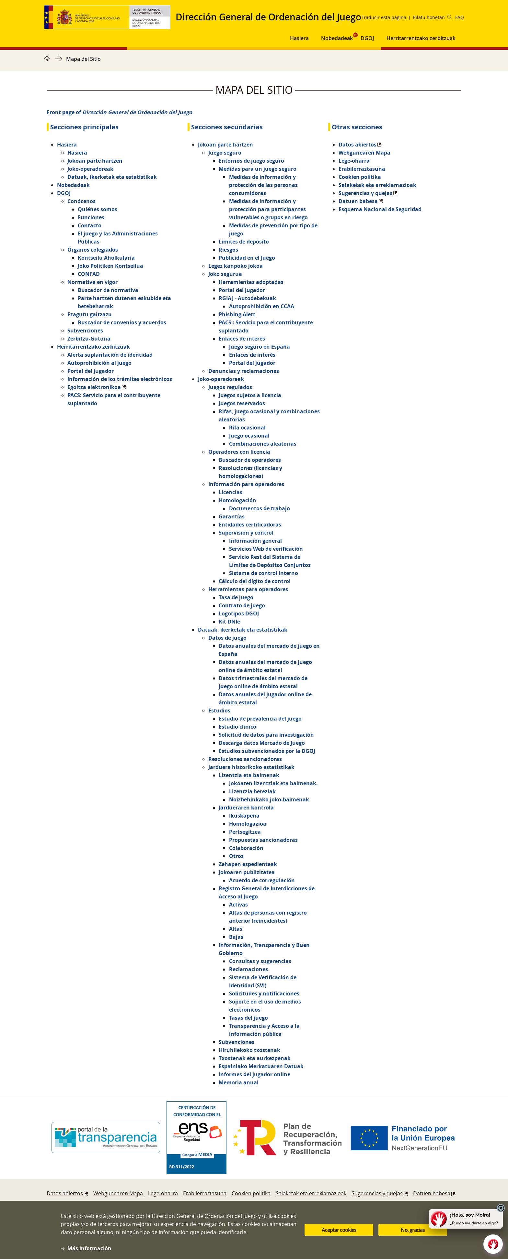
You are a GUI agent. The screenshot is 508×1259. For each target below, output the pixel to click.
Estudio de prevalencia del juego (260, 718)
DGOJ (64, 193)
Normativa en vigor (92, 282)
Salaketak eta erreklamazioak (377, 185)
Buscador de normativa (108, 290)
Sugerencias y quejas (365, 193)
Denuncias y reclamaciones (243, 370)
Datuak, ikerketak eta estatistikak (112, 176)
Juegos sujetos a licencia (250, 395)
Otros (236, 856)
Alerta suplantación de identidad (110, 354)
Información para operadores (246, 484)
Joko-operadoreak (90, 168)
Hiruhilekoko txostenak (249, 1050)
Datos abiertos (357, 144)
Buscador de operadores (250, 459)
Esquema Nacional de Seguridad (380, 209)
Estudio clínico (237, 726)
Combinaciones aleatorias (262, 443)
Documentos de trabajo (259, 508)
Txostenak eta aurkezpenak (255, 1058)
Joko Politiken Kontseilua (110, 265)
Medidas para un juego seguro (257, 168)
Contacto (89, 225)
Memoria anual (239, 1082)
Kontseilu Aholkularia (106, 257)
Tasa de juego (236, 597)
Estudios (219, 710)
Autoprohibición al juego (99, 362)
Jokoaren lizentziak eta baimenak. (273, 783)
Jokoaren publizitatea (247, 872)
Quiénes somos (97, 209)
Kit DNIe (229, 621)
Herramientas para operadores (248, 589)
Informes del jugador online (254, 1074)
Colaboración (246, 848)
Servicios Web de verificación (266, 548)
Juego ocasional (249, 435)
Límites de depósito (244, 241)
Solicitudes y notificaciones (264, 993)
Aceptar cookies (339, 1230)
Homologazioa (247, 823)
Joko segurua (225, 273)
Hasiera (67, 144)
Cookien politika (360, 176)
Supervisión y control (246, 532)
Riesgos (228, 249)
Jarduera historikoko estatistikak (251, 767)
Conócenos (81, 201)
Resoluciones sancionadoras (245, 759)
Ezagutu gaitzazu (89, 314)
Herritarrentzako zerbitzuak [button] (421, 38)
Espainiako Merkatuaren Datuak (261, 1066)
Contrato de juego (242, 605)
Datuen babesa (358, 201)
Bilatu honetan (432, 17)
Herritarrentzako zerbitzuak (93, 346)
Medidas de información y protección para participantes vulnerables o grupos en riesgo (268, 209)
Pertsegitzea (245, 831)
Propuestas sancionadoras (263, 839)
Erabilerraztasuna (362, 168)
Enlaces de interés (242, 338)
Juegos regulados (230, 387)
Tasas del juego (248, 1017)
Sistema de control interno (263, 573)
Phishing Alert (237, 314)
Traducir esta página (384, 17)
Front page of (119, 112)
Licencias (230, 492)
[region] (254, 62)
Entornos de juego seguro (251, 160)
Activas (238, 904)
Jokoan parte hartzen (94, 160)
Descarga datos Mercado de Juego (262, 742)
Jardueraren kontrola (246, 807)
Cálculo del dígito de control (255, 581)
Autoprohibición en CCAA (261, 306)
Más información (89, 1249)
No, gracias (413, 1230)
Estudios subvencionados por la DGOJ (267, 750)
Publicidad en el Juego (247, 257)
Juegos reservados (242, 403)
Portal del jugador (90, 370)
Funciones (91, 217)
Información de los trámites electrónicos (119, 379)
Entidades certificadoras (250, 524)
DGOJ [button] (367, 38)
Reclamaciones (248, 969)
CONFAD (89, 273)
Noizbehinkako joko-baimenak (269, 799)
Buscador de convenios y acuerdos (122, 322)
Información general (255, 540)
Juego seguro (224, 152)
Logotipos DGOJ (239, 613)
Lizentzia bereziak (252, 791)
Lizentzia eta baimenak (249, 775)
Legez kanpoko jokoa (235, 265)
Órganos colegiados (92, 249)
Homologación (237, 500)
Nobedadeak (337, 38)
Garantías (232, 516)
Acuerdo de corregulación (262, 880)
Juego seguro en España (259, 346)
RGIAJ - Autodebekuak (247, 298)
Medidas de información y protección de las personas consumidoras (263, 185)
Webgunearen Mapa (364, 152)
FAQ (459, 17)
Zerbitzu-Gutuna (88, 338)
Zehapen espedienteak (248, 864)
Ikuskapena (244, 815)
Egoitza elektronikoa (94, 387)
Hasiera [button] (299, 38)
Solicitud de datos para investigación (266, 734)
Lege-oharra (354, 160)
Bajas (236, 936)
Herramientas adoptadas (251, 282)
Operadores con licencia (239, 451)
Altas (235, 928)
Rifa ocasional (247, 427)
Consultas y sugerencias (260, 961)
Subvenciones (85, 330)
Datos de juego (227, 637)
